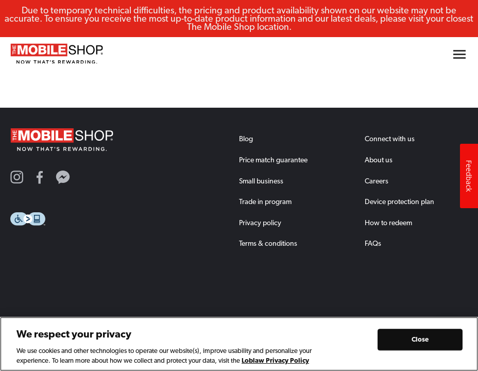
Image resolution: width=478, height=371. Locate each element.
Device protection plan (399, 201)
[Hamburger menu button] (459, 54)
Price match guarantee (273, 160)
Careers (376, 181)
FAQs (373, 243)
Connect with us (390, 138)
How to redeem (388, 222)
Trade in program (265, 201)
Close (420, 340)
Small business (261, 181)
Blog (246, 138)
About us (378, 160)
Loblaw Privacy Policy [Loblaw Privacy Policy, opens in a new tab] (275, 361)
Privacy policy (260, 222)
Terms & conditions (268, 243)
